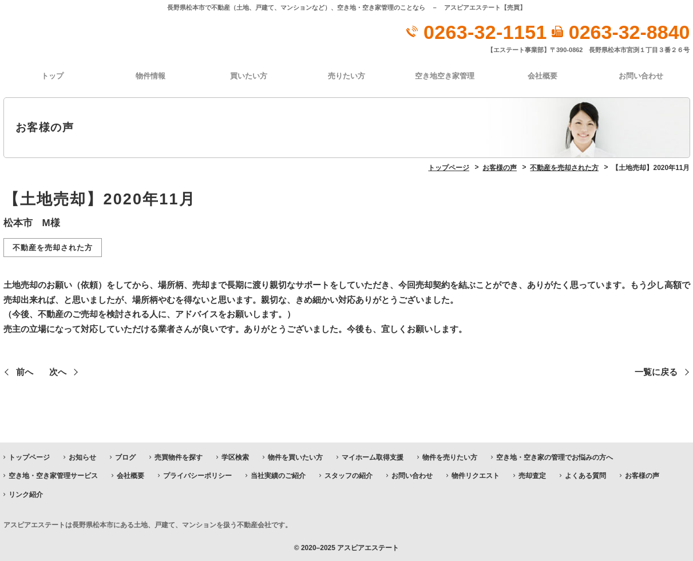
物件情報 (150, 75)
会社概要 (542, 75)
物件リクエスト (476, 475)
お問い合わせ (641, 75)
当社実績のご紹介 (278, 475)
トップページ (29, 457)
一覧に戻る (656, 371)
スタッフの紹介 (348, 475)
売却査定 (532, 475)
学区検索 (235, 457)
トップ (52, 75)
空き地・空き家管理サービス (53, 475)
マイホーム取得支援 (372, 457)
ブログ (125, 457)
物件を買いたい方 (295, 457)
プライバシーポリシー (197, 475)
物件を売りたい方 (449, 457)
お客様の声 (642, 475)
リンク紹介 (26, 493)
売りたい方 (346, 75)
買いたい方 (248, 75)
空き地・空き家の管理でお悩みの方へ (554, 457)
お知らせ (82, 457)
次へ (57, 371)
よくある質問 (585, 475)
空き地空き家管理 (444, 75)
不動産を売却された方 (53, 247)
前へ (24, 371)
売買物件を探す (179, 457)
